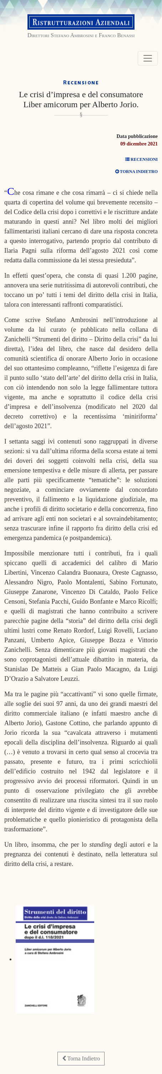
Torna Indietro (81, 1058)
